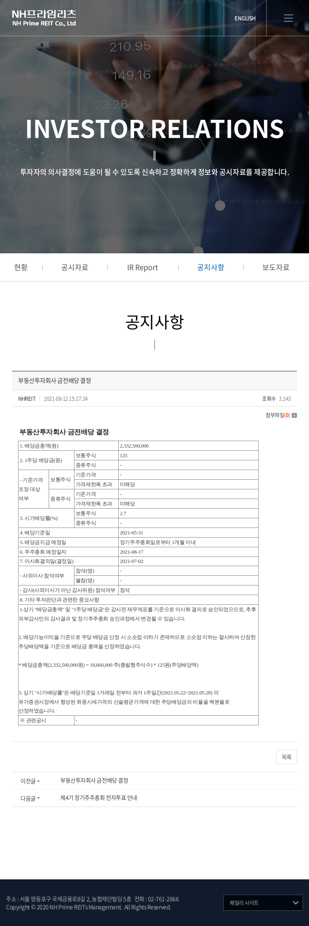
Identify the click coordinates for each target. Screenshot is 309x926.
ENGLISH (245, 18)
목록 (287, 757)
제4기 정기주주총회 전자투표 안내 (98, 797)
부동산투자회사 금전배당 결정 (94, 780)
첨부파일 (281, 415)
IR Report (142, 267)
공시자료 (75, 267)
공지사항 (211, 267)
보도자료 (276, 267)
